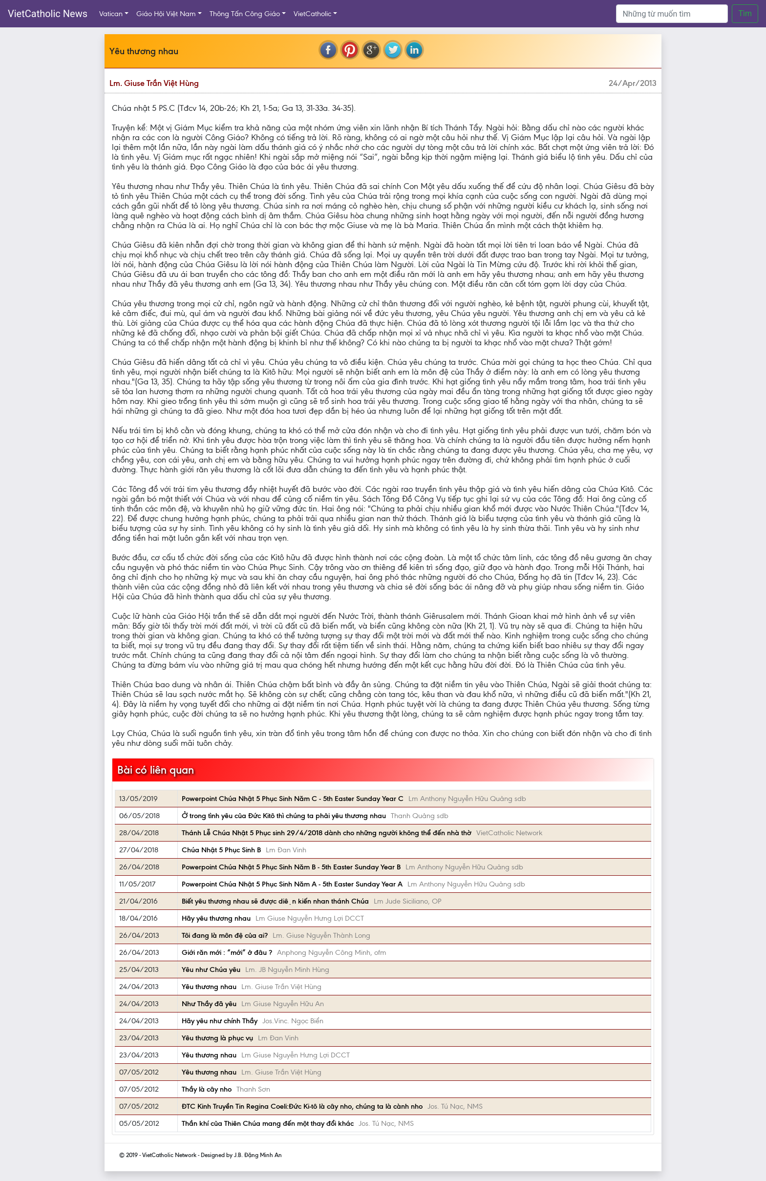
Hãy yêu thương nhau (216, 918)
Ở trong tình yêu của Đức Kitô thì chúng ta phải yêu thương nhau (284, 815)
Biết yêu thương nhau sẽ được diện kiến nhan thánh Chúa (275, 901)
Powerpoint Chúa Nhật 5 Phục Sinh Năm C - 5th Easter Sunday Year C (293, 798)
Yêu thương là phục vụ (217, 1037)
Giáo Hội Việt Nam (166, 13)
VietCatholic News (47, 14)
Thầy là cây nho (207, 1089)
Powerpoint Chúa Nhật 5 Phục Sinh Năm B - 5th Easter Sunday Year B (291, 867)
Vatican (111, 13)
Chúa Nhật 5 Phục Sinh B (221, 849)
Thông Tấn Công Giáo (245, 13)
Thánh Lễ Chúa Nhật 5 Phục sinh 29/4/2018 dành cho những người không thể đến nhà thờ (326, 832)
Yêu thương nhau (209, 986)
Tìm (745, 13)
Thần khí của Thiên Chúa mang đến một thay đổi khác (268, 1123)
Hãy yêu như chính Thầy (219, 1020)
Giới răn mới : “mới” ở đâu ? (227, 952)
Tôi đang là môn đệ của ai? (225, 935)
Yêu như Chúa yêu (211, 969)
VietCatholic (312, 13)
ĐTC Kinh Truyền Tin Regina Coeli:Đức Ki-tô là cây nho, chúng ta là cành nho (302, 1106)
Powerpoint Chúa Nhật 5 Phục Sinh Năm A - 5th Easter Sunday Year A (292, 884)
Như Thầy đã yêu (209, 1003)
